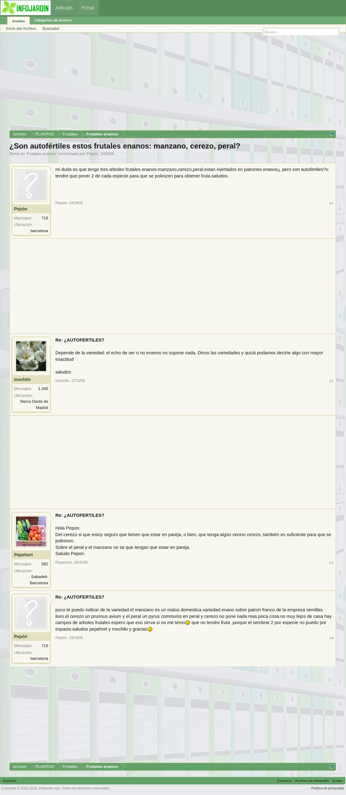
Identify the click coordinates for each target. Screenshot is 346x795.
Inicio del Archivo (21, 28)
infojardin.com (49, 788)
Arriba (337, 781)
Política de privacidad (327, 788)
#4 (332, 638)
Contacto (284, 781)
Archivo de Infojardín (312, 781)
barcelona (39, 230)
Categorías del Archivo (53, 20)
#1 (332, 203)
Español (9, 781)
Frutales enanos (41, 153)
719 (44, 218)
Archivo (18, 21)
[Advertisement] (172, 83)
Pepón (93, 153)
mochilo (22, 379)
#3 (332, 562)
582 (44, 564)
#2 (332, 381)
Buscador (51, 28)
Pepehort (23, 554)
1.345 (43, 388)
